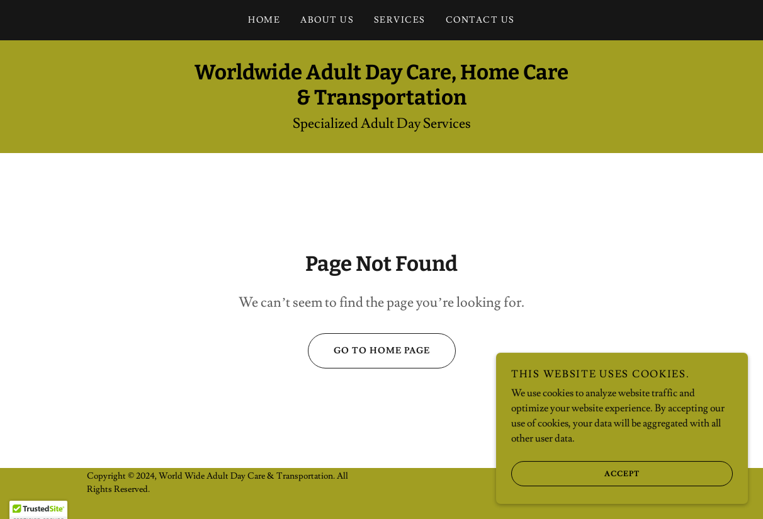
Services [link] (400, 20)
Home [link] (264, 20)
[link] (381, 101)
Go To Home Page (369, 350)
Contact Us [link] (480, 20)
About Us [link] (327, 20)
